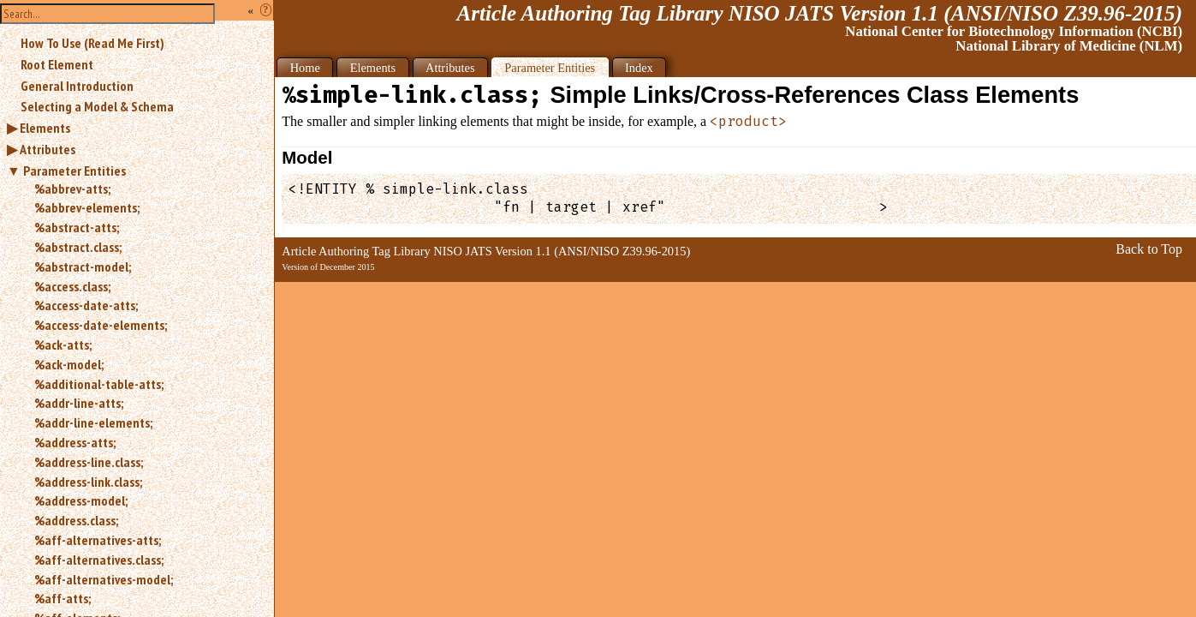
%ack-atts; (63, 344)
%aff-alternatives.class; (99, 559)
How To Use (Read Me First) (92, 42)
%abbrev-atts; (72, 188)
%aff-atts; (62, 598)
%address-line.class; (88, 461)
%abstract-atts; (76, 227)
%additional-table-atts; (99, 383)
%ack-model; (69, 364)
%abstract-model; (82, 266)
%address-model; (81, 500)
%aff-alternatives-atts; (97, 539)
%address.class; (76, 520)
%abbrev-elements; (87, 207)
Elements (45, 127)
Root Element (57, 64)
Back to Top (1149, 249)
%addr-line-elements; (93, 422)
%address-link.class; (88, 481)
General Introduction (77, 85)
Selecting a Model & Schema (97, 106)
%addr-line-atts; (78, 402)
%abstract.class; (78, 246)
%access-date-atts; (86, 305)
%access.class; (72, 286)
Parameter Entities (74, 170)
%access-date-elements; (100, 324)
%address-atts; (75, 442)
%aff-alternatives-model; (103, 579)
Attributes (47, 149)
